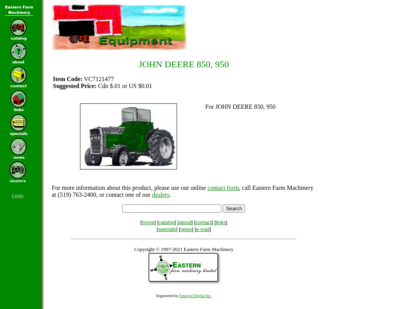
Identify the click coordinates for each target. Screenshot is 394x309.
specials (167, 229)
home (148, 222)
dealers (160, 194)
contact (203, 222)
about (185, 222)
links (221, 222)
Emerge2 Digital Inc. (195, 296)
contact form (223, 187)
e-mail (203, 229)
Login (17, 195)
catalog (167, 222)
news (186, 229)
